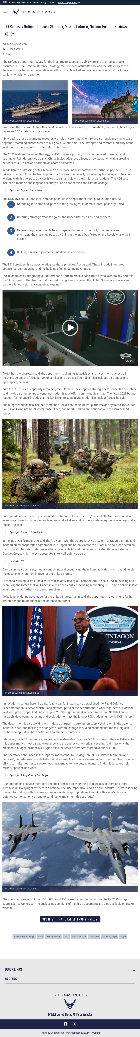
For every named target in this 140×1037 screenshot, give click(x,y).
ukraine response (79, 936)
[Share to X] (22, 49)
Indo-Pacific (94, 936)
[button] (69, 2)
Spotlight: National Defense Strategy (69, 919)
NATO (70, 549)
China (66, 936)
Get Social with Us (70, 995)
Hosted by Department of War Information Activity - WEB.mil (70, 1032)
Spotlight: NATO (18, 560)
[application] (70, 328)
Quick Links (13, 969)
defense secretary (53, 936)
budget (123, 936)
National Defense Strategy (24, 936)
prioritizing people (109, 936)
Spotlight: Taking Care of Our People (29, 775)
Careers (11, 978)
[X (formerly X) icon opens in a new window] (74, 1024)
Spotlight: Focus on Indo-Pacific (27, 532)
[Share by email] (13, 34)
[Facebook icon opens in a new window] (65, 1024)
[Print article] (6, 34)
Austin (40, 936)
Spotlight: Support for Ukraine (26, 190)
